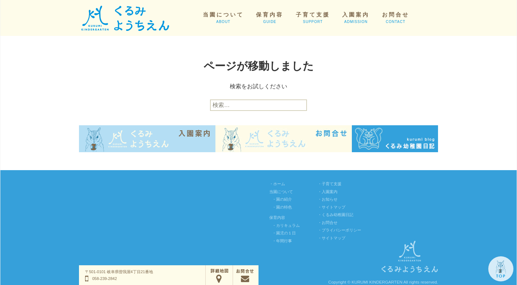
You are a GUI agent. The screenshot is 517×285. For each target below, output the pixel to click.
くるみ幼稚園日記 (337, 214)
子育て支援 (313, 17)
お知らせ (329, 199)
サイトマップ (333, 207)
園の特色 (284, 207)
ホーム (279, 184)
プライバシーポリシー (341, 230)
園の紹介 (284, 199)
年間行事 (284, 241)
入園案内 (355, 17)
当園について (223, 17)
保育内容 (269, 17)
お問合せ (395, 17)
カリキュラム (288, 225)
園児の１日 (286, 233)
